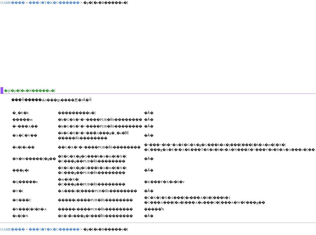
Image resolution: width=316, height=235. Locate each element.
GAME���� (13, 3)
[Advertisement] (85, 45)
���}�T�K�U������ (54, 3)
